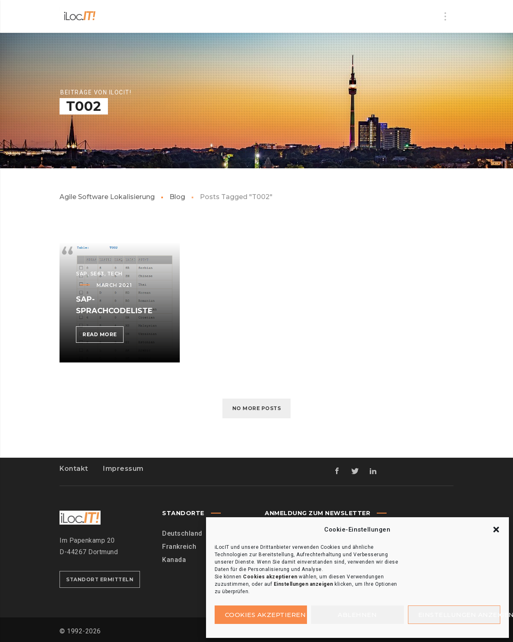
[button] (496, 529)
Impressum (123, 468)
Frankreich (179, 546)
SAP (81, 274)
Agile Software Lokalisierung (107, 197)
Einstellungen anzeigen (459, 615)
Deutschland (182, 533)
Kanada (174, 560)
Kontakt (74, 468)
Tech (115, 274)
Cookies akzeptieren (265, 615)
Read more (103, 336)
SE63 (97, 274)
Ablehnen (357, 615)
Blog (177, 197)
